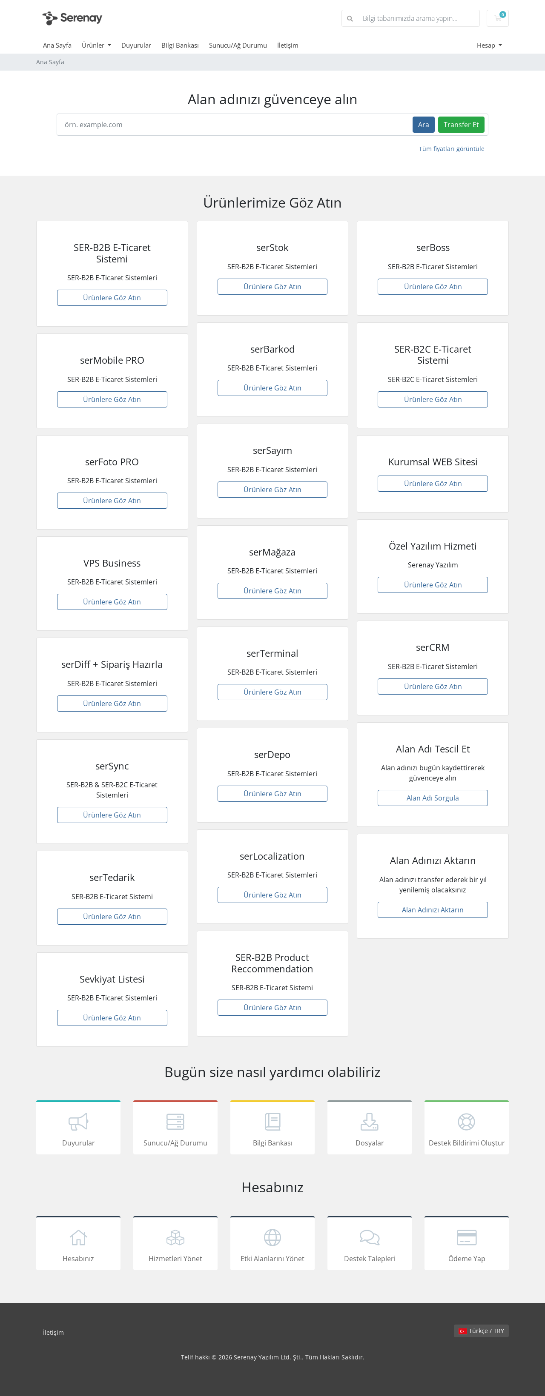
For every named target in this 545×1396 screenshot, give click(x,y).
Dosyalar (369, 1129)
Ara (423, 124)
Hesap (487, 45)
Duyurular (136, 45)
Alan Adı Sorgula (433, 798)
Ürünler (94, 45)
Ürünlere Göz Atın (112, 297)
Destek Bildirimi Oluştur (467, 1129)
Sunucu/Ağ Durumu (238, 45)
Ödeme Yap (467, 1244)
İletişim (287, 45)
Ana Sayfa (57, 45)
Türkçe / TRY (481, 1331)
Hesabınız (78, 1244)
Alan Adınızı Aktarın (433, 910)
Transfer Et (461, 124)
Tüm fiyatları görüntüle (452, 149)
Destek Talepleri (369, 1244)
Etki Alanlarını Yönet (272, 1244)
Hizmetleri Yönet (175, 1244)
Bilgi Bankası (180, 45)
